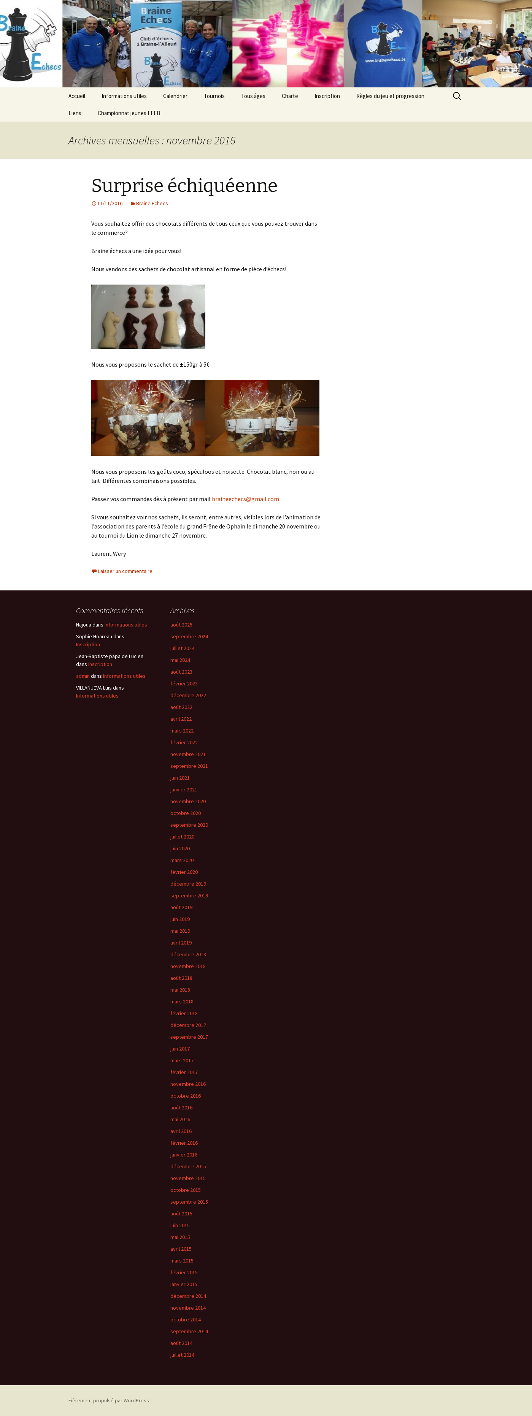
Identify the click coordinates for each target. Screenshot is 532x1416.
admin (83, 675)
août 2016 (181, 1107)
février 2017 (184, 1072)
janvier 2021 (183, 789)
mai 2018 (180, 989)
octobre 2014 (185, 1319)
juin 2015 (180, 1225)
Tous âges (253, 96)
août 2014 (181, 1343)
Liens (74, 113)
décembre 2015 (188, 1166)
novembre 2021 (188, 754)
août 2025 (181, 624)
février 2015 (184, 1272)
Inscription (327, 96)
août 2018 (181, 978)
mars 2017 (182, 1060)
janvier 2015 (183, 1284)
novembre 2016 (188, 1084)
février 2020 (184, 872)
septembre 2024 (189, 636)
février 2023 (184, 683)
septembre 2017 (189, 1036)
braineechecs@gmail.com (245, 499)
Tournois (214, 96)
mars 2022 (182, 730)
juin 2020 (180, 848)
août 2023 (181, 671)
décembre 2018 (188, 954)
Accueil (76, 96)
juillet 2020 (182, 836)
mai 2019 (180, 930)
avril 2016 (181, 1131)
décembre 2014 (188, 1296)
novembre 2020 (188, 801)
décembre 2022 (188, 695)
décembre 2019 (188, 883)
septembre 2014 (189, 1331)
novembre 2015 (188, 1178)
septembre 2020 (189, 824)
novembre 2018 (188, 966)
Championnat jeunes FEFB (129, 113)
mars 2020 (182, 860)
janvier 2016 (183, 1154)
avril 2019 (181, 942)
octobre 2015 (185, 1190)
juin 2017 (180, 1048)
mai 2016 (180, 1119)
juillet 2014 (182, 1354)
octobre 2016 (185, 1095)
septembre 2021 (189, 766)
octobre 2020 (185, 813)
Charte (290, 96)
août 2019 (181, 907)
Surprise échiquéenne (184, 186)
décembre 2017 (188, 1025)
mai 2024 (180, 660)
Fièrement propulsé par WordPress (108, 1400)
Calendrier (175, 96)
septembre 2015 (189, 1201)
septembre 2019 (189, 895)
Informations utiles (124, 96)
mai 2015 (180, 1237)
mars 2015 (182, 1260)
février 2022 (184, 742)
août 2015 (181, 1213)
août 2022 (181, 707)
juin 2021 (180, 777)
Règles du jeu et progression (390, 96)
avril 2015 (181, 1248)
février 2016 (184, 1142)
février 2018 (184, 1013)
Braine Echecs (152, 203)
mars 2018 (182, 1001)
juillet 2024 (182, 648)
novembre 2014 (188, 1307)
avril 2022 (181, 718)
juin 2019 (180, 919)
